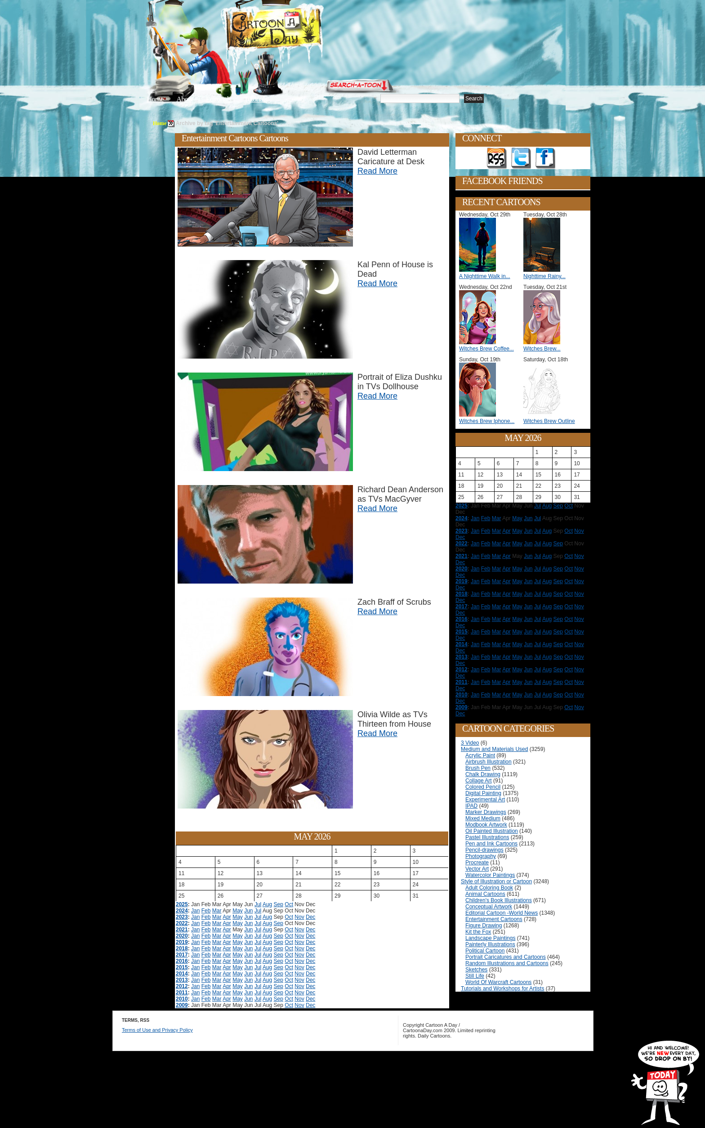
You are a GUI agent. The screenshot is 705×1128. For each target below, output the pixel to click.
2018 (182, 948)
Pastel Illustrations (487, 837)
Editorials (218, 99)
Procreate (477, 862)
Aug (267, 904)
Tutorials (255, 99)
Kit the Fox (478, 932)
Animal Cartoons (485, 894)
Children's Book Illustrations (498, 900)
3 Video (470, 743)
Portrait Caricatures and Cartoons (505, 957)
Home (155, 99)
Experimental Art (485, 799)
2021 (182, 929)
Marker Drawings (485, 812)
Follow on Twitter (521, 158)
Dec (310, 917)
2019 (182, 942)
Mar (217, 911)
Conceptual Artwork (488, 906)
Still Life (474, 976)
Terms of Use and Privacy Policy (157, 1030)
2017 (182, 955)
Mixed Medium (482, 818)
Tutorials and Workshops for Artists (502, 988)
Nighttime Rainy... (544, 276)
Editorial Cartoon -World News (501, 913)
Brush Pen (478, 768)
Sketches (476, 969)
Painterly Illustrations (490, 944)
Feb (206, 911)
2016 (182, 961)
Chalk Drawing (482, 774)
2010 (182, 999)
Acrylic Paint (480, 755)
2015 (182, 967)
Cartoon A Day (296, 30)
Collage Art (478, 780)
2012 (182, 986)
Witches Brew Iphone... (486, 421)
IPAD (471, 806)
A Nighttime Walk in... (484, 276)
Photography (480, 856)
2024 (182, 911)
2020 (182, 936)
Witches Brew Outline (549, 421)
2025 (182, 904)
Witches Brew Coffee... (486, 349)
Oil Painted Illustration (491, 831)
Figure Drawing (483, 925)
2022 (182, 923)
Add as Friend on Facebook (545, 158)
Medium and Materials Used (494, 749)
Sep (278, 904)
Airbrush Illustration (488, 762)
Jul (257, 904)
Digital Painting (483, 793)
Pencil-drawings (484, 850)
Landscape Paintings (490, 938)
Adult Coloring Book (489, 888)
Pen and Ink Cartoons (491, 843)
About (184, 99)
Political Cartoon (484, 951)
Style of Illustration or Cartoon (496, 881)
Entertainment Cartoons (493, 919)
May (237, 911)
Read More (377, 170)
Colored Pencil (482, 787)
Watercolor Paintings (490, 875)
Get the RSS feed (497, 158)
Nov (299, 917)
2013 (182, 980)
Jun (248, 911)
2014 (182, 974)
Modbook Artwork (486, 825)
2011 (182, 992)
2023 (182, 917)
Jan (195, 911)
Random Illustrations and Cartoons (507, 963)
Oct (289, 904)
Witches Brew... (542, 349)
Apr (227, 917)
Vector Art (477, 869)
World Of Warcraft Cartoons (498, 982)
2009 (182, 1005)
